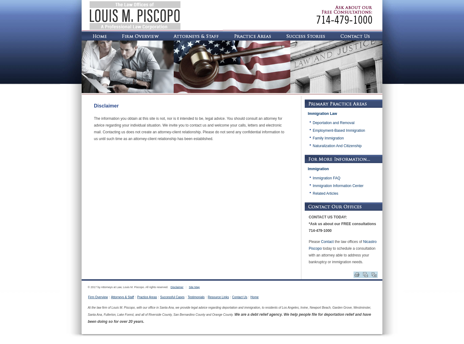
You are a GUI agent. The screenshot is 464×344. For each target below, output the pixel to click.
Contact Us (239, 297)
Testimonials (196, 297)
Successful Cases (172, 297)
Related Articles (325, 193)
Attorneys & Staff (122, 297)
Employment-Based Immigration (339, 130)
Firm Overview (98, 297)
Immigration (318, 169)
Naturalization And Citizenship (337, 146)
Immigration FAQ (326, 178)
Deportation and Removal (333, 123)
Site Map (194, 287)
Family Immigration (328, 138)
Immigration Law (322, 113)
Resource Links (218, 297)
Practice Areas (147, 297)
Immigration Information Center (338, 186)
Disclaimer (177, 287)
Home (254, 297)
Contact (327, 242)
